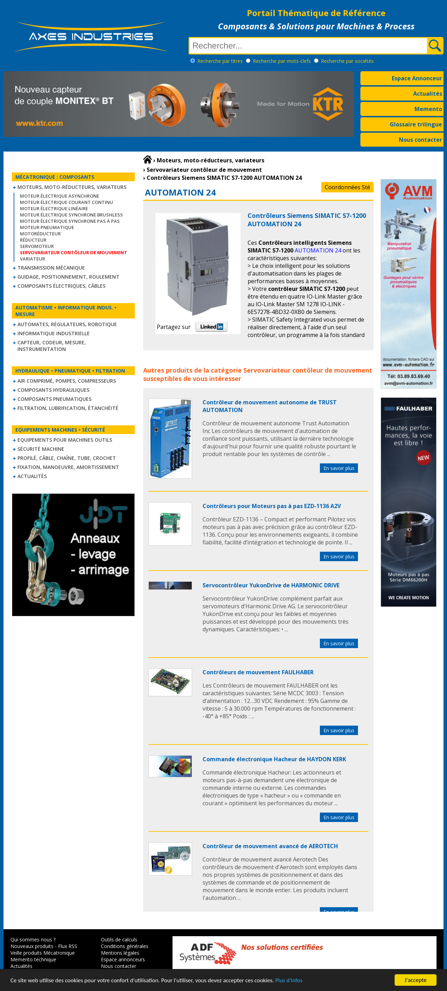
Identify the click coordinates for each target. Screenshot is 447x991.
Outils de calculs (119, 939)
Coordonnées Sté (347, 187)
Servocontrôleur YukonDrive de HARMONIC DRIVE (271, 585)
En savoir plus (338, 468)
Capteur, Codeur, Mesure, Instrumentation (51, 345)
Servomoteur (37, 246)
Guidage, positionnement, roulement (68, 276)
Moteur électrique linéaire (54, 208)
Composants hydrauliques (53, 390)
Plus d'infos (288, 980)
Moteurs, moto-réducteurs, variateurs (71, 187)
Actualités (427, 93)
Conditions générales (124, 946)
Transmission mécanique (51, 267)
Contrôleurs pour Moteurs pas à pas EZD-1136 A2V (272, 506)
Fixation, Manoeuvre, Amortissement (68, 467)
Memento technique (33, 959)
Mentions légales (120, 952)
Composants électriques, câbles (61, 285)
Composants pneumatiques (54, 399)
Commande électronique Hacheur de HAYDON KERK (274, 759)
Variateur (32, 259)
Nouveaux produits (31, 946)
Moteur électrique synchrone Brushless (71, 215)
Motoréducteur (40, 233)
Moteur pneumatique (47, 227)
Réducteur (33, 240)
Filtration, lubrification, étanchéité (67, 408)
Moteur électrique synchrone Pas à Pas (70, 221)
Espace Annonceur (417, 78)
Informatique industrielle (53, 333)
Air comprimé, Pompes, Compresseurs (66, 380)
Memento (428, 109)
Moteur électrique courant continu (66, 202)
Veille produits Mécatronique (42, 952)
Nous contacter (420, 140)
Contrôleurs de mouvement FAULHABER (258, 672)
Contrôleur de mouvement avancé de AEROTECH (270, 846)
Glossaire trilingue (416, 124)
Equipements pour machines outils (64, 439)
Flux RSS (67, 946)
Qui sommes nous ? (33, 939)
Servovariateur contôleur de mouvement (307, 370)
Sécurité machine (40, 449)
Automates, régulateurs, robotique (67, 324)
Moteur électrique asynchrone (59, 196)
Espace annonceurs (123, 959)
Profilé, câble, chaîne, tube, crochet (66, 458)
